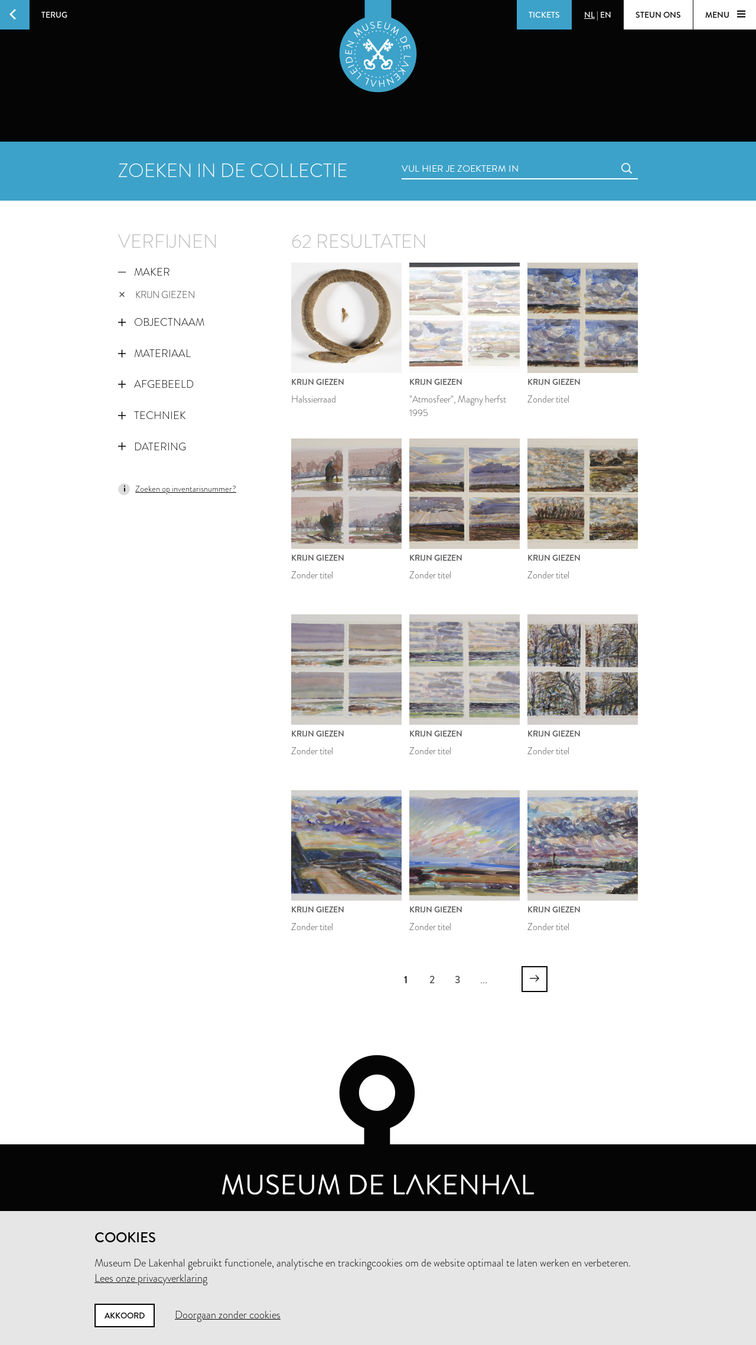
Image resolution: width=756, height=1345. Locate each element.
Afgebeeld (156, 384)
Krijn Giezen (157, 295)
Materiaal (154, 353)
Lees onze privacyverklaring (150, 1278)
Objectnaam (161, 322)
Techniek (152, 415)
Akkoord (125, 1315)
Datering (152, 446)
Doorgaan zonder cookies (228, 1315)
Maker (144, 272)
